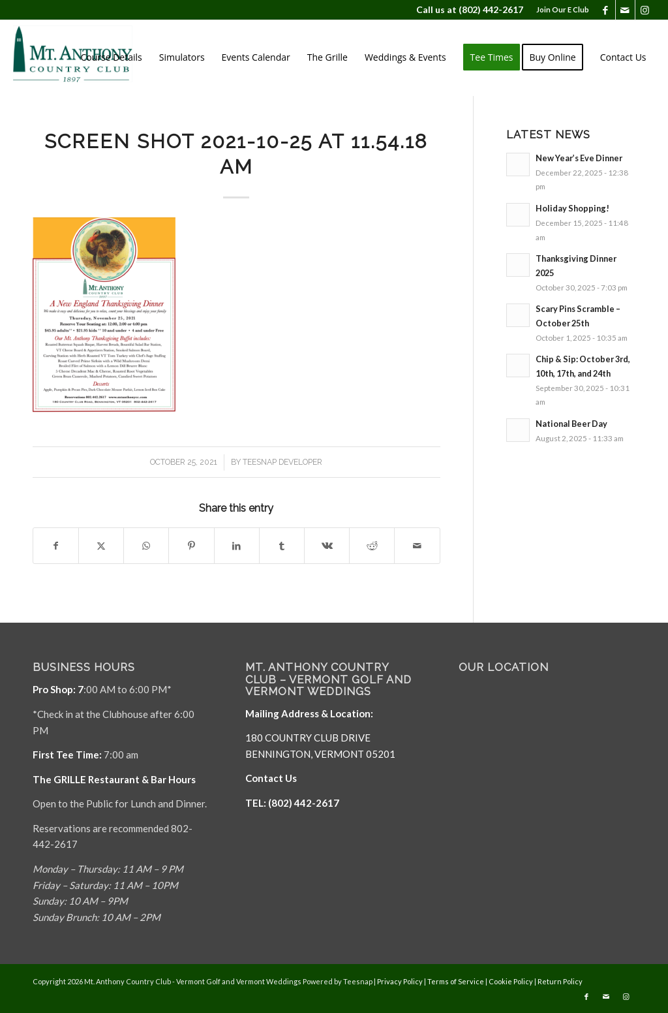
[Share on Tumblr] (282, 546)
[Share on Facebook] (55, 546)
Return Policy (560, 981)
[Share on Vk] (327, 546)
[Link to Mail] (625, 10)
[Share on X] (101, 546)
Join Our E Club (562, 9)
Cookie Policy (511, 981)
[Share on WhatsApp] (146, 546)
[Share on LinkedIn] (237, 546)
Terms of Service (455, 981)
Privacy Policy (400, 981)
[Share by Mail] (417, 546)
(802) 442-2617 (491, 9)
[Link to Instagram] (645, 10)
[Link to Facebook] (605, 10)
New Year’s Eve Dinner (579, 158)
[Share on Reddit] (372, 546)
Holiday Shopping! (572, 208)
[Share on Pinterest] (191, 546)
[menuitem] (559, 10)
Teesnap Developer (282, 462)
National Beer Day (571, 423)
